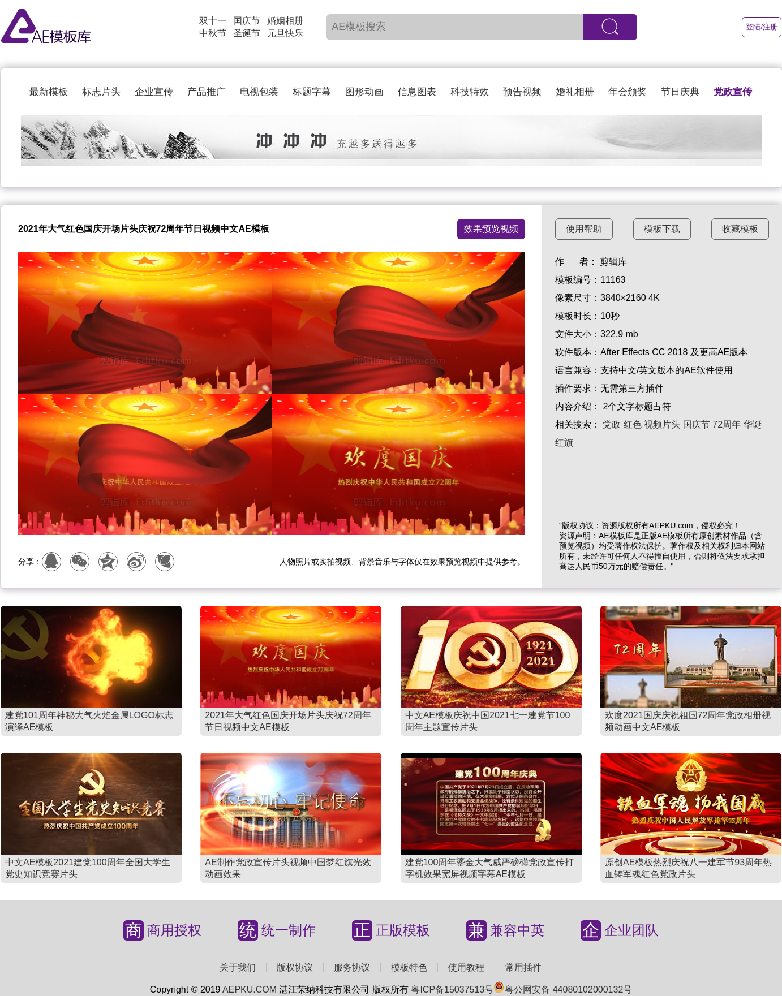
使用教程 (466, 967)
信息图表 (417, 92)
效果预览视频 (491, 229)
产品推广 (206, 92)
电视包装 (259, 92)
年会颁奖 (627, 92)
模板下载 (662, 229)
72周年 (726, 424)
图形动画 (364, 92)
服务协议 (352, 967)
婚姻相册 (285, 20)
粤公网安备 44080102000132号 (562, 989)
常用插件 (523, 967)
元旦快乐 (285, 33)
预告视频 (522, 92)
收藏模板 (740, 229)
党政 (612, 424)
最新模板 (48, 92)
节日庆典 (680, 92)
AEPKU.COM (249, 989)
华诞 (753, 424)
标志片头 (101, 92)
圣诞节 (246, 33)
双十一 (212, 20)
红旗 (564, 442)
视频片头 (662, 424)
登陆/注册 (761, 27)
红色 (633, 424)
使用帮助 (584, 229)
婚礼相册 (575, 92)
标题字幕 (312, 92)
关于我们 (238, 967)
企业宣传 (154, 92)
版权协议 (295, 967)
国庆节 (246, 20)
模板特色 (409, 967)
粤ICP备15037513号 (452, 989)
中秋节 (212, 33)
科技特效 (469, 92)
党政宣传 (733, 92)
